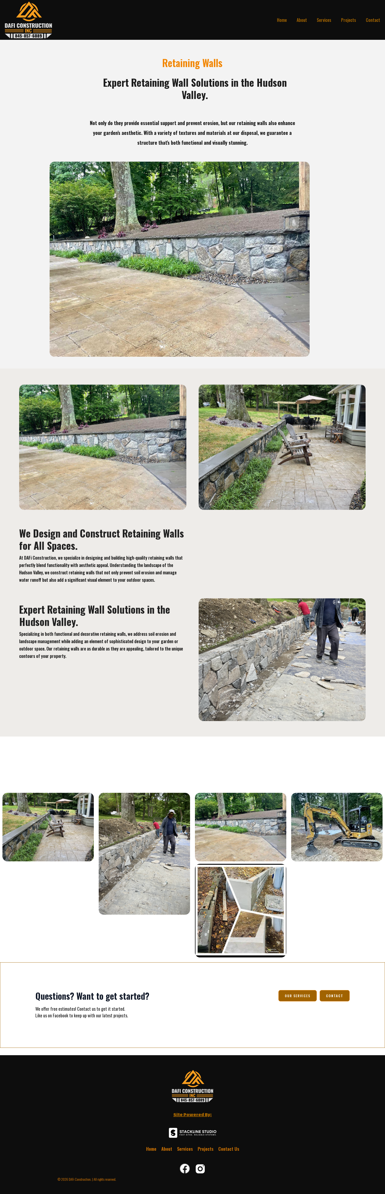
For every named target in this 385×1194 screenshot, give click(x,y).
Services (324, 20)
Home (282, 20)
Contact (373, 20)
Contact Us (228, 1148)
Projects (348, 20)
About (302, 20)
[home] (26, 20)
